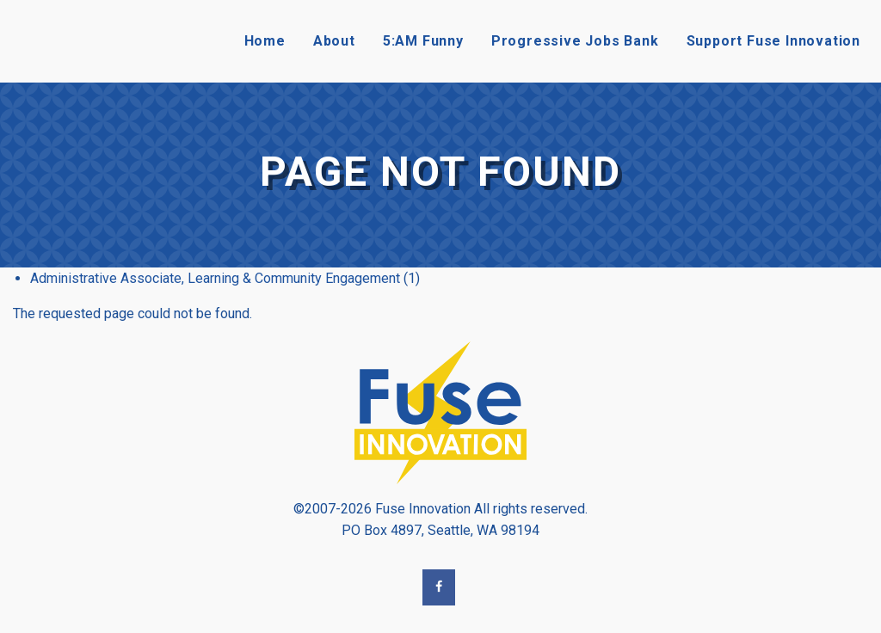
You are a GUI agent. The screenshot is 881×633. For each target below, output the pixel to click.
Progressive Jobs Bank (575, 41)
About (334, 41)
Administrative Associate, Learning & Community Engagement (215, 278)
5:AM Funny (423, 41)
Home (265, 41)
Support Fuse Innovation (773, 41)
